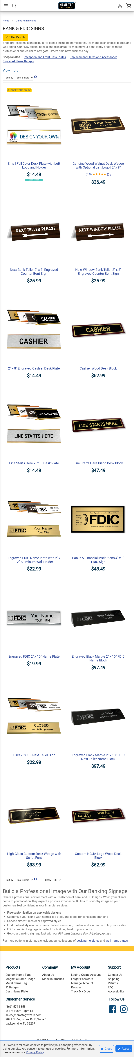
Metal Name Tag (16, 983)
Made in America (53, 979)
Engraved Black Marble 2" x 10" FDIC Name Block (98, 658)
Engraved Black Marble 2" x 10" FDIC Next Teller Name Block (98, 757)
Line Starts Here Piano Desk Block (98, 463)
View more (10, 70)
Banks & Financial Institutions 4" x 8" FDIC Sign (98, 560)
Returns (113, 983)
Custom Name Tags (18, 974)
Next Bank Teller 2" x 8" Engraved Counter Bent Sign (34, 271)
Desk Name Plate (17, 991)
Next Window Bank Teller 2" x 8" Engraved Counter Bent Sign (98, 271)
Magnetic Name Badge (20, 979)
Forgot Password (82, 979)
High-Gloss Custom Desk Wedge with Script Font (34, 856)
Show (48, 880)
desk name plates (88, 940)
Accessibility (116, 991)
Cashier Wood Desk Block (98, 368)
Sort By (9, 77)
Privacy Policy (35, 1052)
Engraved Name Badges (18, 61)
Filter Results (15, 37)
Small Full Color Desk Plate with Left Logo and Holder (34, 165)
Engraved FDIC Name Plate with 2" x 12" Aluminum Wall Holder (34, 560)
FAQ (110, 987)
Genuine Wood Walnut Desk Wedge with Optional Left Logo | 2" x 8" (98, 165)
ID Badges (12, 987)
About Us (48, 974)
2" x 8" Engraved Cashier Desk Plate (34, 368)
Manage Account (82, 983)
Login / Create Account (86, 974)
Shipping (113, 979)
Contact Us (115, 974)
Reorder (76, 987)
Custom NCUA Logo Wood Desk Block (98, 856)
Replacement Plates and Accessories (93, 57)
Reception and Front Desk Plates (45, 57)
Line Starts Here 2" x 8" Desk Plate (34, 463)
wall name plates (117, 940)
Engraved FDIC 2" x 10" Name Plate (34, 656)
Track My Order (81, 991)
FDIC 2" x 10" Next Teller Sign (34, 755)
